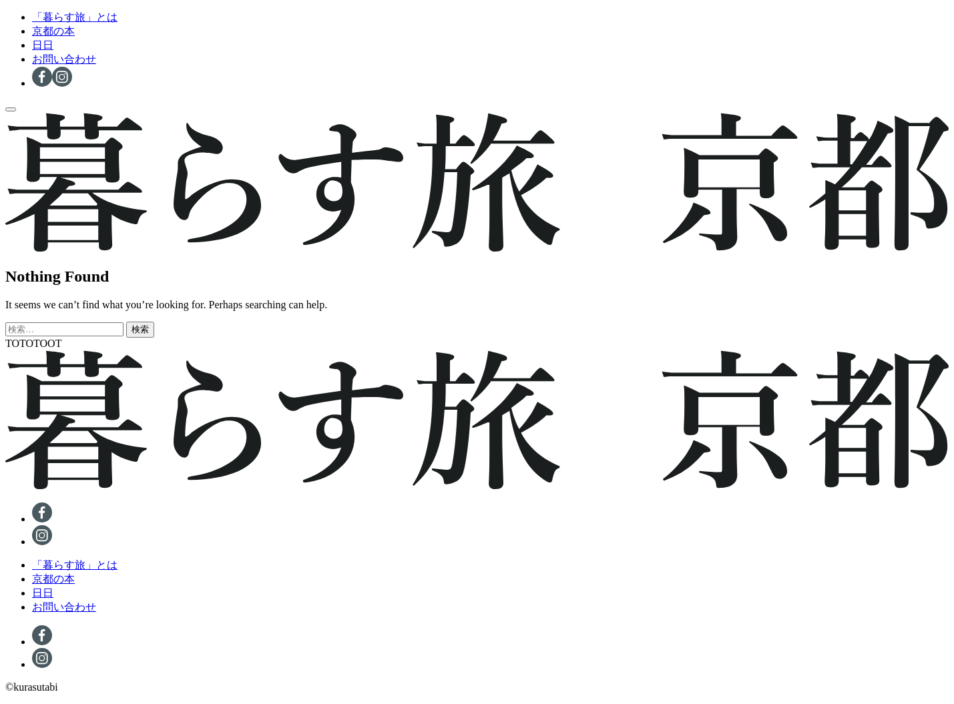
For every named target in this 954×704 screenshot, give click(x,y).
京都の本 (53, 31)
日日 (42, 45)
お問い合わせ (64, 59)
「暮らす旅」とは (74, 17)
